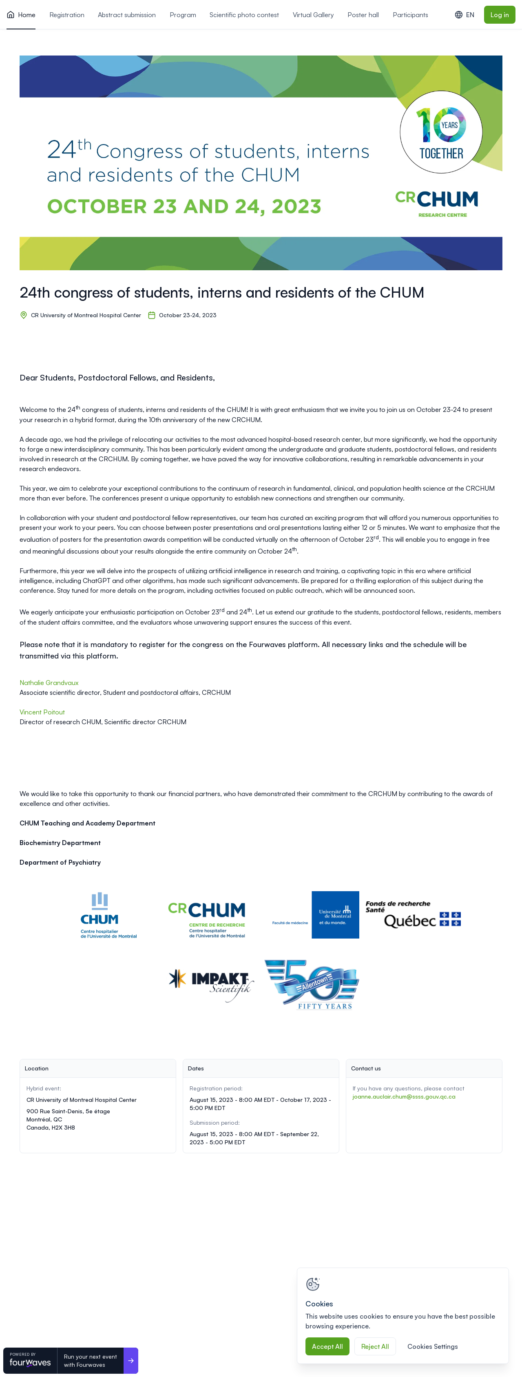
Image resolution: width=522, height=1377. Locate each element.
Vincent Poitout (43, 712)
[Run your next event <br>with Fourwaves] (131, 1361)
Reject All (375, 1346)
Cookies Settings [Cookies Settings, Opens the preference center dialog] (432, 1346)
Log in (500, 15)
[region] (403, 1316)
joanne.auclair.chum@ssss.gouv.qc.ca (404, 1096)
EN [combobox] (464, 15)
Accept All (327, 1346)
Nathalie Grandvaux (49, 682)
